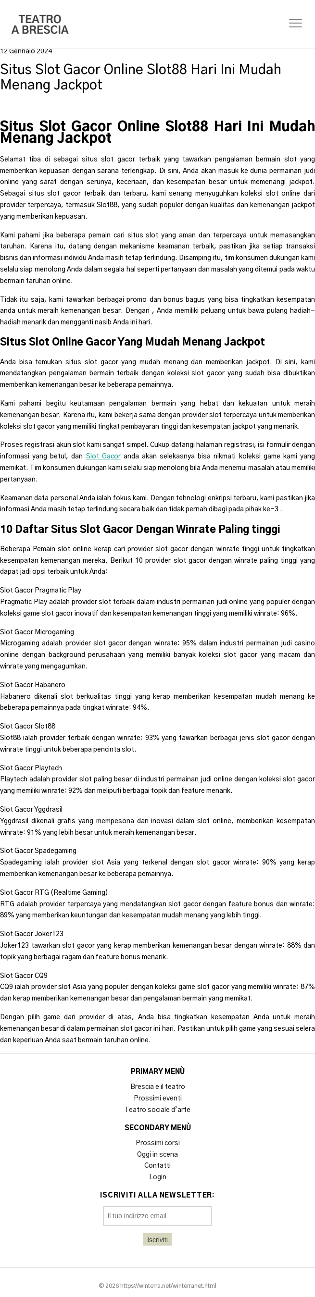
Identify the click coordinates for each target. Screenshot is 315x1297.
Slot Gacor (103, 456)
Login (157, 1177)
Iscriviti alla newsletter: (157, 1195)
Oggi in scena (157, 1154)
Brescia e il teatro (157, 1087)
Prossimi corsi (158, 1143)
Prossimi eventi (158, 1098)
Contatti (157, 1165)
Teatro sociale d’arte (157, 1110)
